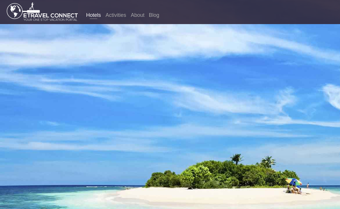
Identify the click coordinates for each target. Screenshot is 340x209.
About (137, 15)
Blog (154, 15)
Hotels (93, 15)
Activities (115, 15)
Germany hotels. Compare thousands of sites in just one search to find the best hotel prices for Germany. (170, 114)
